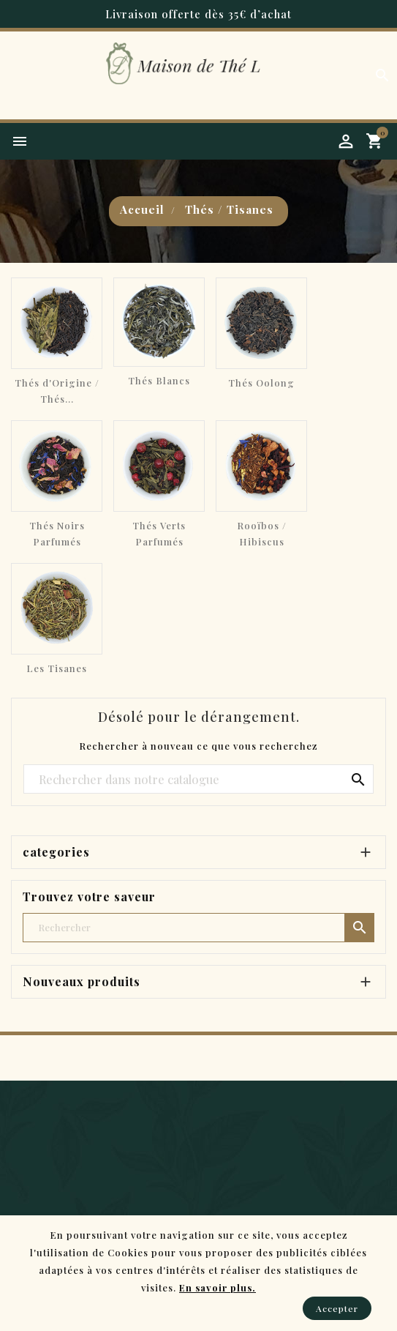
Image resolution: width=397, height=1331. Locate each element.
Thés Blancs (159, 380)
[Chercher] (198, 779)
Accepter (337, 1308)
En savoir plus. (217, 1287)
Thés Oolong (261, 382)
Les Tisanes (56, 668)
